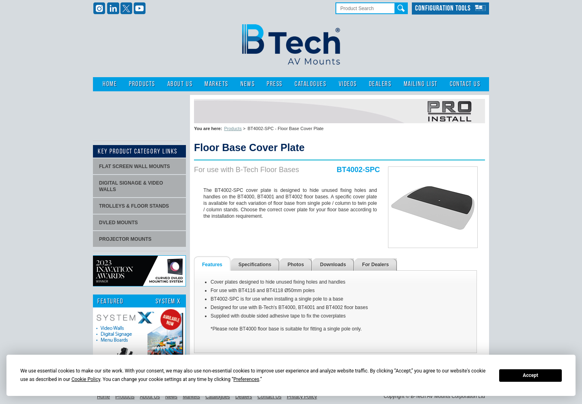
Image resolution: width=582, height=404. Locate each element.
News (247, 84)
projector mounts (125, 239)
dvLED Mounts (118, 222)
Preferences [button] (246, 379)
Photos (295, 264)
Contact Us (465, 84)
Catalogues (310, 84)
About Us (179, 84)
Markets (216, 84)
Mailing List (421, 84)
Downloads (333, 264)
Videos (348, 84)
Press (275, 84)
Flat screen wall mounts (134, 166)
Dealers (380, 84)
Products (142, 84)
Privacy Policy (302, 397)
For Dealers (375, 264)
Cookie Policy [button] (86, 379)
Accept (530, 375)
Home (110, 84)
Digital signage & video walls (131, 186)
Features (212, 264)
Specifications (254, 264)
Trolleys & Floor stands (134, 206)
